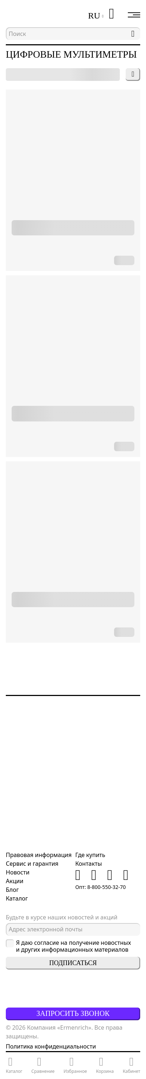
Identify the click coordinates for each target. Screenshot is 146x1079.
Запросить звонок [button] (72, 1013)
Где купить (90, 855)
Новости (17, 872)
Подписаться (73, 963)
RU (94, 15)
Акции (14, 881)
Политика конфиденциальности (51, 1046)
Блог (12, 890)
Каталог (17, 898)
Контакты (88, 864)
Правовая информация (39, 855)
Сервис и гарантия (32, 864)
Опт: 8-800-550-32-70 (100, 887)
